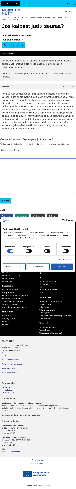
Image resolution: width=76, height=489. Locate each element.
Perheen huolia (7, 281)
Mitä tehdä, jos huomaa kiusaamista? (15, 307)
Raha (41, 293)
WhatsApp (22, 216)
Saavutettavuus (38, 460)
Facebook (7, 216)
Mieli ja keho (7, 312)
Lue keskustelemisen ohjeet (18, 35)
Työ (40, 273)
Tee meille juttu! (44, 330)
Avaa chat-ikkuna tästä (11, 452)
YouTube (8, 392)
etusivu (5, 17)
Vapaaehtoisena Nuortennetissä (50, 333)
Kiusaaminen (7, 286)
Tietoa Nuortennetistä (10, 360)
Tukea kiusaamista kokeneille (12, 301)
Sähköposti (38, 216)
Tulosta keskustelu (13, 45)
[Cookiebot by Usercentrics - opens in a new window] (63, 220)
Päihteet (5, 324)
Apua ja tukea (45, 297)
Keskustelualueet (20, 17)
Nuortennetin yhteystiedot (12, 364)
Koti (40, 287)
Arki (41, 277)
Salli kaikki (62, 266)
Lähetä (5, 200)
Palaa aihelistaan (12, 39)
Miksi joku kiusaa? (8, 293)
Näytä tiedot (64, 259)
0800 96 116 (10, 440)
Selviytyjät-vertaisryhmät (10, 304)
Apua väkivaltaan (45, 319)
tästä (4, 411)
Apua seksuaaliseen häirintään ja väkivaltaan (55, 316)
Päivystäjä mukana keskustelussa (46, 17)
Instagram (9, 390)
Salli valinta (38, 266)
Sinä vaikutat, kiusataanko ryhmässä (15, 296)
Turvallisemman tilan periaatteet (14, 373)
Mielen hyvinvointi (8, 319)
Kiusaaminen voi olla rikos (11, 298)
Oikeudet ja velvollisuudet (48, 290)
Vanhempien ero (8, 278)
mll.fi (4, 355)
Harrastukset (43, 284)
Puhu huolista (44, 307)
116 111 (7, 428)
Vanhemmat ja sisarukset (11, 275)
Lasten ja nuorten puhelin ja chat (50, 301)
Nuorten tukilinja (45, 304)
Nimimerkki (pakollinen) (9, 150)
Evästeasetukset (38, 464)
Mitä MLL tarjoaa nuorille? (48, 327)
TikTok (7, 387)
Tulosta (52, 216)
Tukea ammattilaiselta (47, 310)
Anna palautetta (8, 368)
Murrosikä (5, 316)
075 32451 (8, 353)
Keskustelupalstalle (10, 4)
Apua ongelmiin (44, 313)
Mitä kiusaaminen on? (10, 290)
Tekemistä (43, 323)
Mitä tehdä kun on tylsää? (48, 281)
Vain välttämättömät (14, 266)
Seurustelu (6, 273)
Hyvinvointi (6, 321)
